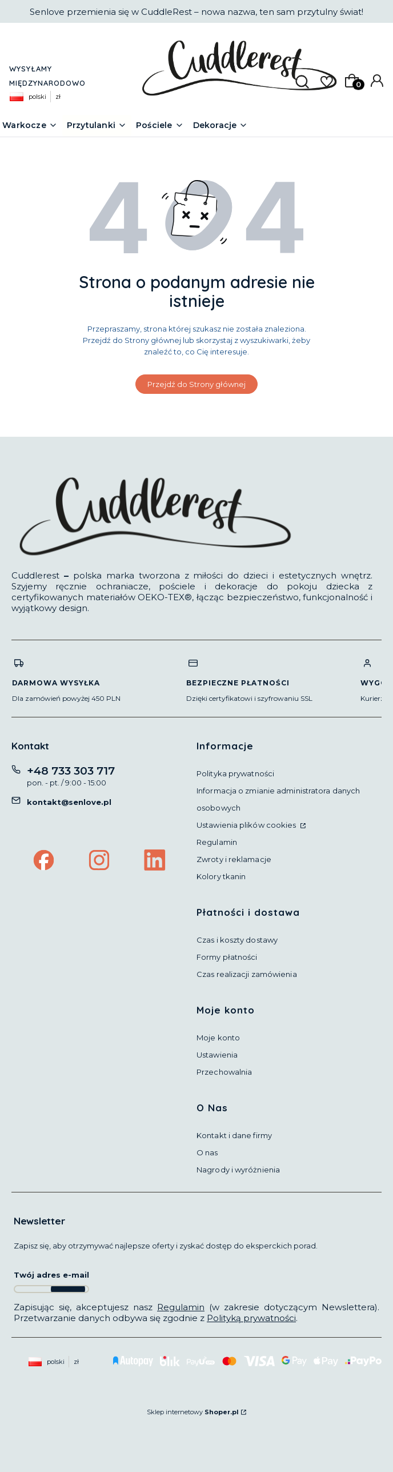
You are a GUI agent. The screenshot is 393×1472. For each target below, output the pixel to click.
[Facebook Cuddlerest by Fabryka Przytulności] (44, 861)
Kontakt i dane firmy (234, 1135)
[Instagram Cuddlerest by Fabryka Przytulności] (99, 861)
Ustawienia (217, 1054)
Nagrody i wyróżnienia (238, 1169)
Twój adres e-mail (51, 1274)
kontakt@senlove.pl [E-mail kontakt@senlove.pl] (69, 802)
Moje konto (218, 1037)
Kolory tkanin (221, 876)
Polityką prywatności (251, 1318)
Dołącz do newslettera (68, 1289)
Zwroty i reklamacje (233, 859)
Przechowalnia (224, 1071)
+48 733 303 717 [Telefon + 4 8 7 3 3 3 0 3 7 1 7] (71, 770)
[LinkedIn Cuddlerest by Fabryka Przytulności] (154, 861)
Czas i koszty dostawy (237, 939)
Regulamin (216, 842)
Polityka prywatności (235, 773)
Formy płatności (227, 957)
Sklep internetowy (193, 1412)
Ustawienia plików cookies (247, 824)
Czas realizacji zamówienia (246, 974)
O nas (207, 1152)
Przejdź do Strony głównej (196, 384)
